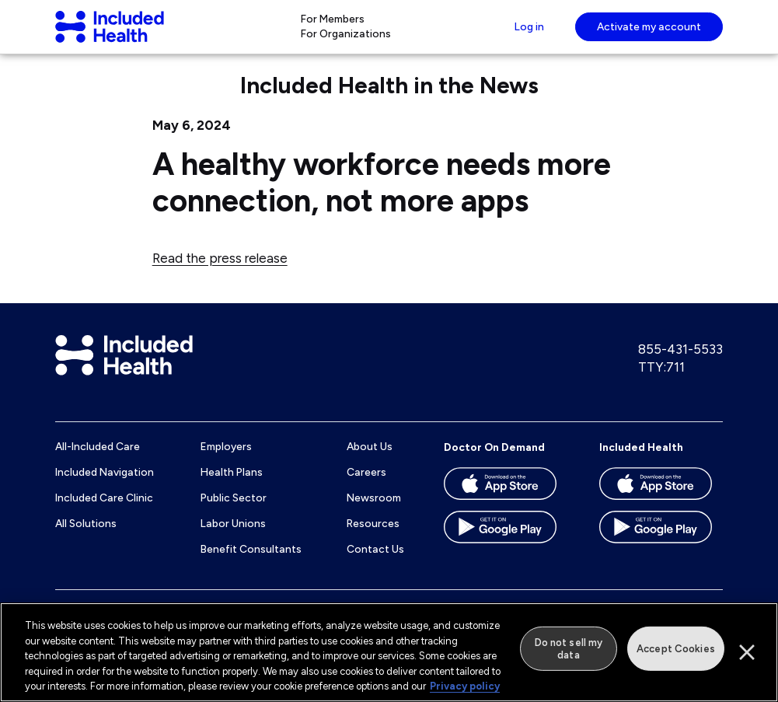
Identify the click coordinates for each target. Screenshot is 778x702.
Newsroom (374, 512)
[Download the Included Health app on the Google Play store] (661, 547)
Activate (649, 33)
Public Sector (234, 512)
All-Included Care (97, 462)
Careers (366, 487)
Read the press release (220, 273)
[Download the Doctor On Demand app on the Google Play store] (505, 547)
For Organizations (344, 41)
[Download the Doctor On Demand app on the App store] (505, 504)
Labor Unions (233, 538)
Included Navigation (104, 487)
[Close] (746, 652)
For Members (331, 25)
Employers (226, 462)
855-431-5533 (680, 364)
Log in (528, 33)
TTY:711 (661, 381)
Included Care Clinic (104, 512)
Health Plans (232, 487)
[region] (389, 652)
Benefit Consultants (251, 563)
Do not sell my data (569, 649)
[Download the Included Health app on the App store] (661, 504)
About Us (369, 462)
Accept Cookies (676, 649)
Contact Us (375, 563)
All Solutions (86, 538)
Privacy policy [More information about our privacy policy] (465, 686)
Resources (373, 538)
